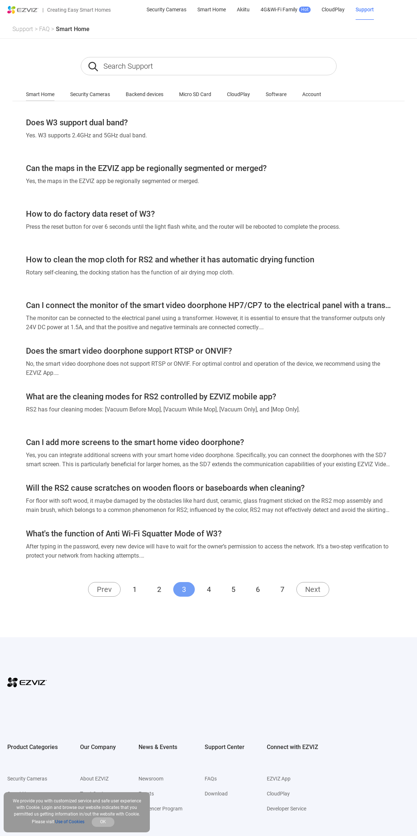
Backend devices (144, 94)
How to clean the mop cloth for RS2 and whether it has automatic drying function (170, 259)
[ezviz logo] (23, 10)
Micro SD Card (195, 94)
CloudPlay (238, 94)
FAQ (44, 29)
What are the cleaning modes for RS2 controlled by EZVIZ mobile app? (151, 396)
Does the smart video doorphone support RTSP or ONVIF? (129, 351)
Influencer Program (160, 809)
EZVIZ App (279, 779)
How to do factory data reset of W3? (90, 213)
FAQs (211, 779)
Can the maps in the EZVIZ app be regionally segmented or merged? (146, 168)
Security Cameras (90, 94)
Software (276, 94)
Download (216, 794)
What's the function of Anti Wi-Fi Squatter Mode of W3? (124, 533)
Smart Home (73, 29)
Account (311, 94)
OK (103, 821)
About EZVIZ (94, 779)
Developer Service (286, 809)
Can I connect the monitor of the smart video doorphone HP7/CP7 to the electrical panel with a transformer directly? (208, 305)
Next (313, 589)
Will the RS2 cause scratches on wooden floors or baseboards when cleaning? (165, 488)
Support (22, 29)
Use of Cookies (69, 821)
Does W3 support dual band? (77, 122)
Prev (104, 589)
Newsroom (151, 779)
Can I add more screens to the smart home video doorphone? (135, 442)
